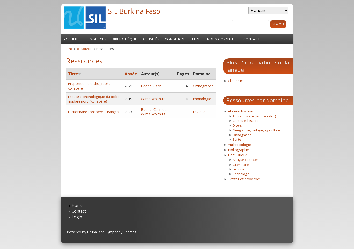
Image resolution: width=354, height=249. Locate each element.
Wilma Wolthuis (153, 99)
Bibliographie (238, 149)
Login (77, 217)
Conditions (176, 39)
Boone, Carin (151, 86)
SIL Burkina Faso (134, 11)
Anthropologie (239, 144)
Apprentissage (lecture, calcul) (254, 116)
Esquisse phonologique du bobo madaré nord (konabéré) (94, 99)
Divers (237, 125)
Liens (197, 39)
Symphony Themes (121, 232)
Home (68, 49)
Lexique (199, 112)
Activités (150, 39)
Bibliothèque (124, 39)
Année (131, 73)
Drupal (92, 232)
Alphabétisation (240, 111)
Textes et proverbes (244, 179)
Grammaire (241, 164)
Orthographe (203, 86)
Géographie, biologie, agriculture (256, 130)
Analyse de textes (246, 160)
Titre (74, 73)
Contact (251, 39)
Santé (237, 139)
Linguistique (237, 155)
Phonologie (202, 99)
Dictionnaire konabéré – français (93, 112)
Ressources (95, 39)
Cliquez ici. (236, 80)
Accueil (71, 39)
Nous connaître (222, 39)
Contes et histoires (246, 120)
